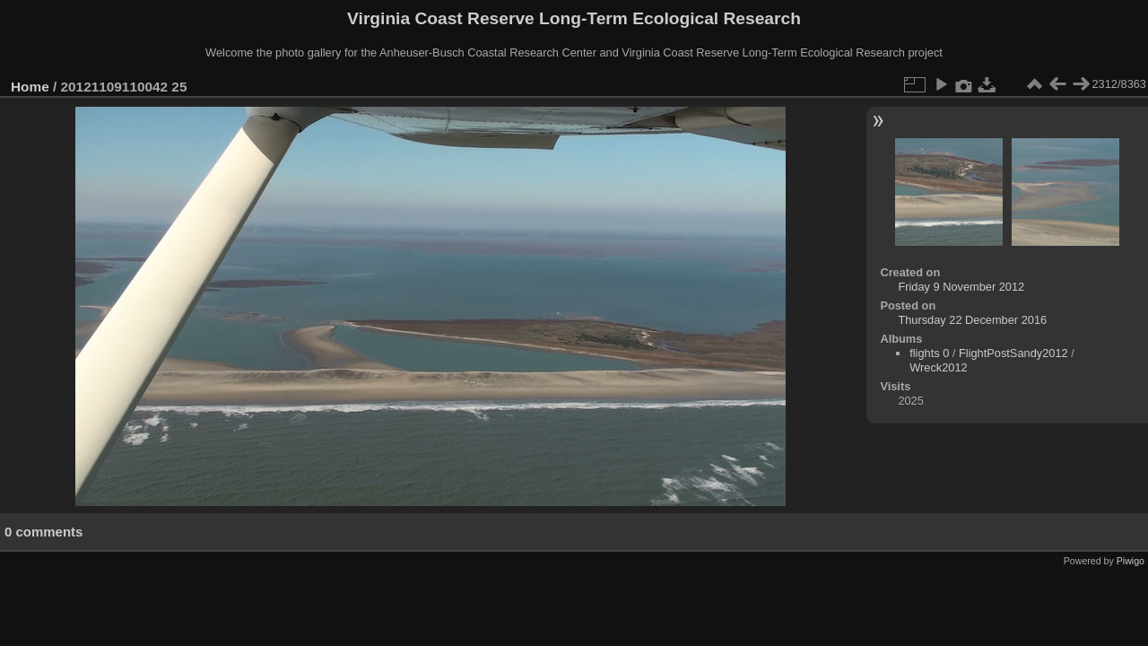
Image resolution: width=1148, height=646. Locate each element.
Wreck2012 (938, 367)
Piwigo (1130, 560)
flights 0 (929, 353)
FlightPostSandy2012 (1013, 353)
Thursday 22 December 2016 (972, 320)
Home (30, 86)
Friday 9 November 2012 (961, 286)
